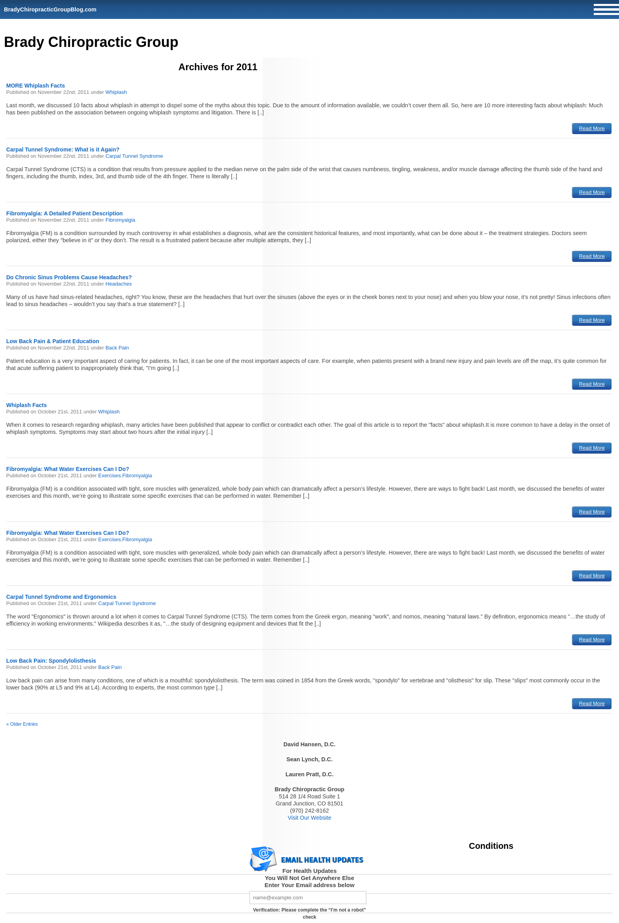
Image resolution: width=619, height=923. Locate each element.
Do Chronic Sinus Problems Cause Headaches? (69, 277)
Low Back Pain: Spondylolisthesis (51, 661)
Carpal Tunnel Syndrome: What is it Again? (63, 149)
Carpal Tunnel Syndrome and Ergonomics (61, 597)
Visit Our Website (310, 818)
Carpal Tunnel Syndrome (134, 156)
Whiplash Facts (26, 405)
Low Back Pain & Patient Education (52, 341)
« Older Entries (22, 724)
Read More (592, 128)
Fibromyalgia (120, 220)
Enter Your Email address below (309, 885)
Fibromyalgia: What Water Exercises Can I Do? (67, 469)
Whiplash (116, 92)
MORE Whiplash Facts (35, 85)
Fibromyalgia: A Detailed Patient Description (64, 213)
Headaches (118, 284)
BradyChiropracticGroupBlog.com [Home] (50, 9)
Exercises (109, 475)
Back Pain (117, 348)
